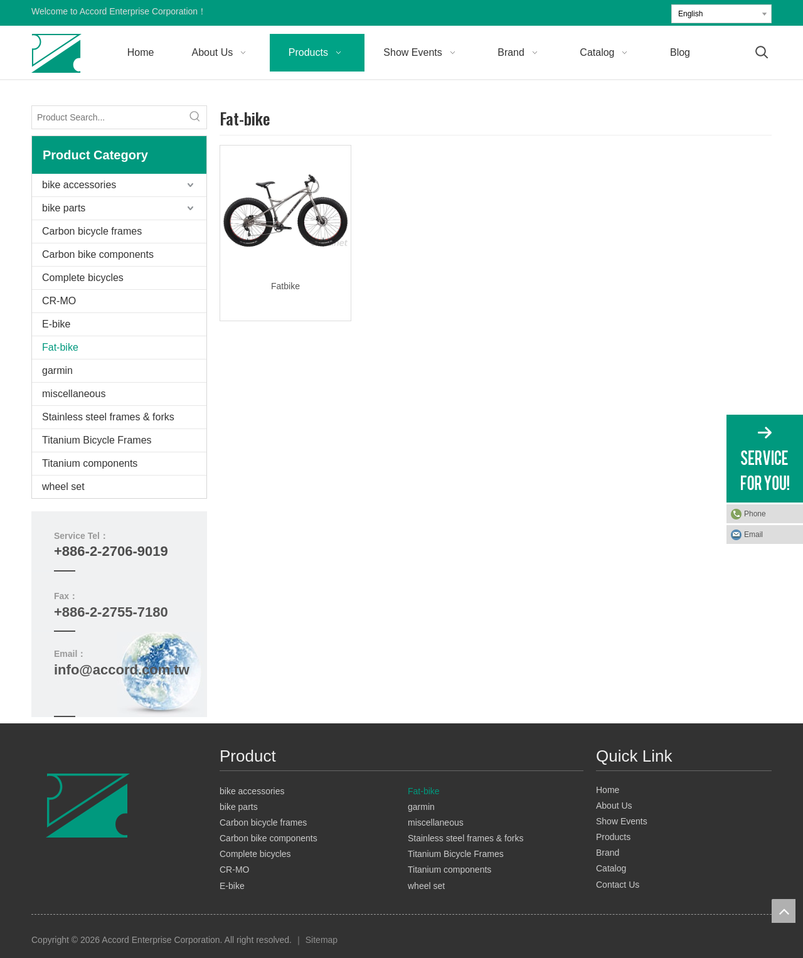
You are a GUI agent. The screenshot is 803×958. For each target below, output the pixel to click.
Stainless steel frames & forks (108, 417)
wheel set (63, 486)
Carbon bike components (98, 254)
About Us (614, 806)
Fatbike (285, 286)
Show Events (621, 821)
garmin (57, 370)
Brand (607, 853)
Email (753, 534)
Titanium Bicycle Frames (97, 440)
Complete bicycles (83, 277)
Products (613, 837)
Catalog (611, 868)
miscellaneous (73, 393)
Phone (755, 513)
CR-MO (59, 300)
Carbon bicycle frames (92, 231)
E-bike (56, 324)
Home (607, 790)
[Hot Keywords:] (195, 117)
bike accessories (79, 184)
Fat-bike (60, 347)
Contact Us (617, 885)
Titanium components (89, 463)
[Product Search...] (108, 117)
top (783, 911)
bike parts (63, 208)
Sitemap (322, 940)
